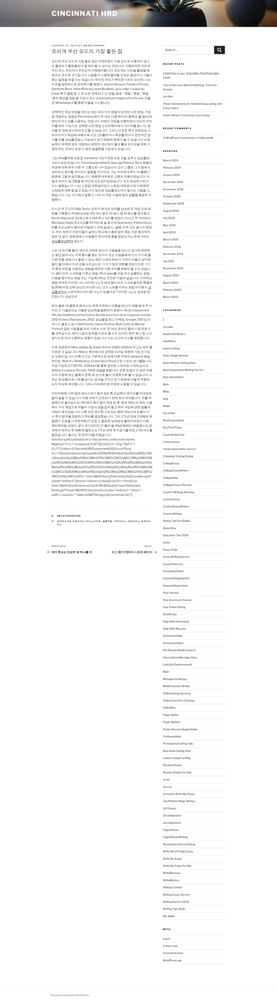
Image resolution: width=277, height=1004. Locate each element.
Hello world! (206, 137)
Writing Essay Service (176, 894)
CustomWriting (172, 513)
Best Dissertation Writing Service (183, 370)
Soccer (167, 786)
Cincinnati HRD (85, 13)
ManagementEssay (175, 679)
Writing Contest (172, 887)
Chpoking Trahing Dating (178, 456)
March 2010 (170, 282)
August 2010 (171, 275)
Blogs (166, 405)
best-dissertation (173, 377)
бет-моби (168, 916)
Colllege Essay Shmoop (177, 484)
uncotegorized (172, 822)
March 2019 (170, 160)
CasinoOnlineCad (173, 434)
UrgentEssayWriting (175, 837)
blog (165, 398)
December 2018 (173, 182)
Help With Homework (176, 621)
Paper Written (171, 722)
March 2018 (170, 239)
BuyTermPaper (172, 427)
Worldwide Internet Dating (179, 844)
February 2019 (172, 167)
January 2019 (171, 174)
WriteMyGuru (171, 880)
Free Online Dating (174, 607)
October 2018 (171, 196)
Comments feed (173, 953)
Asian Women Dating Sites (179, 362)
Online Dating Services (177, 693)
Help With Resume (174, 628)
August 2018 (171, 210)
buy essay (169, 413)
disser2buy (169, 528)
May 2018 (169, 225)
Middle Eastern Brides (176, 686)
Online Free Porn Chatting (178, 700)
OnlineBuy (169, 707)
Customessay (171, 499)
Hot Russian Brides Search (179, 650)
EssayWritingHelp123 (176, 578)
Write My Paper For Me (177, 865)
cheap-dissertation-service (179, 448)
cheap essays (171, 441)
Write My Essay (172, 858)
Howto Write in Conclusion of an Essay (186, 115)
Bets (166, 384)
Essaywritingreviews (175, 585)
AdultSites (169, 341)
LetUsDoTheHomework (177, 664)
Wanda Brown (94, 45)
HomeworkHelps (173, 643)
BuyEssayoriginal (173, 420)
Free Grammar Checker (177, 600)
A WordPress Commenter (179, 137)
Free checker (171, 592)
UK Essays (169, 808)
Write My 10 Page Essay (178, 851)
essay (166, 542)
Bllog (166, 391)
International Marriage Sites (180, 657)
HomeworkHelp (172, 635)
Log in (166, 938)
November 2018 (173, 189)
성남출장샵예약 (62, 241)
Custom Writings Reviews (178, 492)
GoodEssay (170, 614)
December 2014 (173, 253)
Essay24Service (173, 564)
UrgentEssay (171, 829)
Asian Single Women (175, 355)
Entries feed (170, 945)
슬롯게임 (108, 521)
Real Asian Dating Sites (177, 750)
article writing (171, 348)
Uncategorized (69, 515)
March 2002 (171, 296)
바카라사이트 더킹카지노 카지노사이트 (79, 521)
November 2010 (173, 268)
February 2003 (172, 289)
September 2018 (173, 203)
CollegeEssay (171, 463)
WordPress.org (172, 960)
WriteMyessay (172, 872)
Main (166, 671)
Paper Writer (171, 714)
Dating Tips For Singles (177, 520)
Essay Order (170, 549)
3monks (168, 326)
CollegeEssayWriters (176, 470)
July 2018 (169, 217)
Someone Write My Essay (178, 793)
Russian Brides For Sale (177, 772)
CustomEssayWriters (176, 506)
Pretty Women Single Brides (180, 729)
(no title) (168, 96)
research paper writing (176, 758)
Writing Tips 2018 (174, 908)
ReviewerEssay (172, 765)
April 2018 (169, 232)
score (166, 779)
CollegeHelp (170, 477)
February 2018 (172, 246)
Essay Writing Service (176, 556)
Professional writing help (178, 743)
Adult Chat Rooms (174, 334)
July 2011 (168, 261)
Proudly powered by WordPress (69, 995)
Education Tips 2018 (175, 535)
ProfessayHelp (172, 736)
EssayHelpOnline (173, 571)
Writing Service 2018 (176, 901)
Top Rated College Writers (179, 801)
